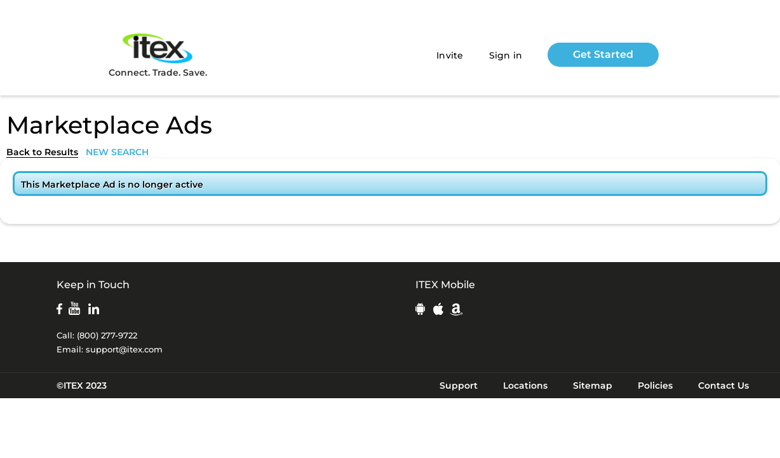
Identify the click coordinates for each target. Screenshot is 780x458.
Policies (655, 385)
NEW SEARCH (117, 152)
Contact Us (723, 385)
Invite (450, 55)
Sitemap (592, 385)
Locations (525, 385)
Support (459, 385)
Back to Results (42, 152)
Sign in (506, 55)
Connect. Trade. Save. (158, 54)
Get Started (603, 54)
